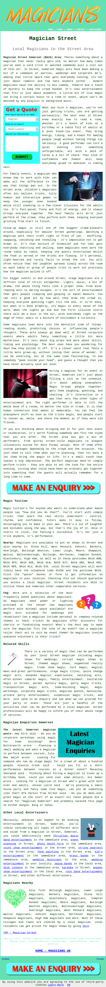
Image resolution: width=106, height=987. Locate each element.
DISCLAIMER (95, 29)
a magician (36, 831)
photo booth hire (50, 843)
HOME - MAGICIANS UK (53, 950)
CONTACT (81, 29)
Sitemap (5, 959)
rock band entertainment (84, 871)
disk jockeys (13, 867)
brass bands (78, 855)
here (86, 926)
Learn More (56, 984)
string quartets (90, 847)
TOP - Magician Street (20, 932)
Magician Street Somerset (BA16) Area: (32, 57)
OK (69, 984)
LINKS (60, 29)
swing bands (63, 863)
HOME (50, 29)
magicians (57, 918)
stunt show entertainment (22, 847)
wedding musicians (47, 859)
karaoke (67, 867)
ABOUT (70, 29)
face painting (47, 851)
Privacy (100, 959)
